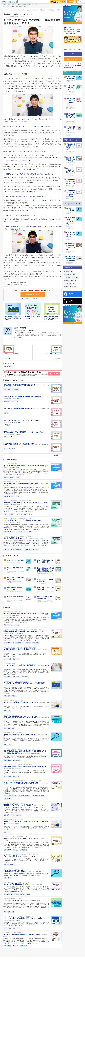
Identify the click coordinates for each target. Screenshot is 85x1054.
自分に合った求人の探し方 (13, 900)
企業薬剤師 (7, 425)
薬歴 (10, 436)
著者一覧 (29, 10)
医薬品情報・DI (8, 894)
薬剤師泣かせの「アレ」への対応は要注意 (18, 805)
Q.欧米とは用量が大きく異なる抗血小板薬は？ (20, 735)
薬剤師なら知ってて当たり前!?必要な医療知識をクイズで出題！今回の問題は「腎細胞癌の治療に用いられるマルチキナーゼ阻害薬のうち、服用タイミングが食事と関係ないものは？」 (26, 828)
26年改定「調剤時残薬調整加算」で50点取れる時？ (22, 934)
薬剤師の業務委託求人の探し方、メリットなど (20, 717)
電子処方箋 (7, 448)
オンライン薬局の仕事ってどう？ (15, 538)
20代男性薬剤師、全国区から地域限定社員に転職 (21, 483)
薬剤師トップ (6, 4)
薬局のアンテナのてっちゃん (16, 633)
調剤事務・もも (6, 936)
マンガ (12, 815)
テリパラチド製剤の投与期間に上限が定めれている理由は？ (24, 918)
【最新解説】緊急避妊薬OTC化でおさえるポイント (21, 385)
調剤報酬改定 (7, 642)
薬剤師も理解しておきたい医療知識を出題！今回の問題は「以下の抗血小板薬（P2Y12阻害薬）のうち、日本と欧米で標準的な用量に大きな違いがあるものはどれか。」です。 (26, 740)
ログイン (80, 1)
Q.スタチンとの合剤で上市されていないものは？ (21, 702)
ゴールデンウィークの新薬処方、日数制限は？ (20, 665)
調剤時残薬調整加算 (18, 642)
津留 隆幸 (5, 840)
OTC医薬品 (15, 389)
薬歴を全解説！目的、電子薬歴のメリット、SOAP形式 (23, 432)
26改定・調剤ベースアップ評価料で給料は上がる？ (21, 838)
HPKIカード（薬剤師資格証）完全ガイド (18, 408)
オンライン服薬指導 (9, 514)
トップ (6, 10)
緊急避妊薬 (7, 389)
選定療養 (35, 10)
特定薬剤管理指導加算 (38, 795)
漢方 (74, 283)
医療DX (6, 413)
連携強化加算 (7, 798)
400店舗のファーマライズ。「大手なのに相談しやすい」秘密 (25, 502)
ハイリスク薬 (67, 283)
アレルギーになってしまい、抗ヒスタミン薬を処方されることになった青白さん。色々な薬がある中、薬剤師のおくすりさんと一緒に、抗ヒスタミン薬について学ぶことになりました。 (26, 860)
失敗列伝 (18, 815)
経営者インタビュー (9, 531)
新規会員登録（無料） (32, 294)
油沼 (43, 805)
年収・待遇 (7, 728)
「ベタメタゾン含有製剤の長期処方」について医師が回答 (23, 683)
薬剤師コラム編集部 (15, 398)
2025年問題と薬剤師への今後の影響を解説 (18, 444)
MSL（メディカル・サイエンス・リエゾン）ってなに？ (23, 420)
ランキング (12, 10)
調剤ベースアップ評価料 (10, 795)
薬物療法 (14, 696)
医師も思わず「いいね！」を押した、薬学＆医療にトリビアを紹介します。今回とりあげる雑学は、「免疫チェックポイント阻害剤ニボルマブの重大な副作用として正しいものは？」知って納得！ (26, 655)
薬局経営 (28, 642)
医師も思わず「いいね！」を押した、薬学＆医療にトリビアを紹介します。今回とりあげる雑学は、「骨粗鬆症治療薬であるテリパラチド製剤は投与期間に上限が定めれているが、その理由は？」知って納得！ (26, 924)
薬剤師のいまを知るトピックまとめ (30, 4)
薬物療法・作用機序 (9, 864)
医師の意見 (7, 696)
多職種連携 (7, 401)
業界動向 (15, 850)
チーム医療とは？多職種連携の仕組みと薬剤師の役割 (22, 397)
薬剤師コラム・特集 (15, 4)
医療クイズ (42, 10)
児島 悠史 (38, 871)
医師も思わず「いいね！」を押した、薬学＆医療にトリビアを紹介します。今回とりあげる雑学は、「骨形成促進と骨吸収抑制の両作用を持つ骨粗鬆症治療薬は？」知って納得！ (26, 772)
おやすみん (33, 856)
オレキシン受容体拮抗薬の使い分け (16, 884)
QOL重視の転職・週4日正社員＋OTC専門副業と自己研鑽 (24, 466)
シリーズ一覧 (21, 10)
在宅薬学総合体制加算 (25, 795)
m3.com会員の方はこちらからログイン (32, 298)
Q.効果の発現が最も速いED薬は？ (15, 871)
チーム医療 (15, 401)
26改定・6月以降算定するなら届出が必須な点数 (20, 783)
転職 (18, 477)
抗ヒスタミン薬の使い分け (13, 856)
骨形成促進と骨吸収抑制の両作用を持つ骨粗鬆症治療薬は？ (24, 766)
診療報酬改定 (51, 10)
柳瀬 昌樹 (17, 824)
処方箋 (14, 448)
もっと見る (58, 455)
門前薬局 (6, 549)
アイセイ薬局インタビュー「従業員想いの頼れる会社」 (23, 520)
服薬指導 (58, 10)
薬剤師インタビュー (9, 366)
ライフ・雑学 (7, 659)
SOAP (5, 436)
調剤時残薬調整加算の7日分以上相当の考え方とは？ (22, 631)
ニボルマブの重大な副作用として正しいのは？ (20, 649)
